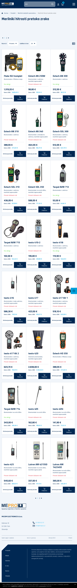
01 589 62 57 (40, 523)
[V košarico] (20, 98)
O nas (7, 566)
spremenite (42, 586)
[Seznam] (73, 43)
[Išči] (39, 4)
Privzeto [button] (11, 44)
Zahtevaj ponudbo (8, 98)
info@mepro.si (40, 526)
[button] (58, 4)
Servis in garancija (31, 538)
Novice (7, 571)
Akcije (7, 556)
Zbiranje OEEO (52, 538)
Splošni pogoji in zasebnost (8, 538)
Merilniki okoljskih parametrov (27, 13)
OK (75, 584)
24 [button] (32, 44)
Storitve (7, 561)
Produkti (13, 13)
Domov (5, 13)
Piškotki (70, 538)
